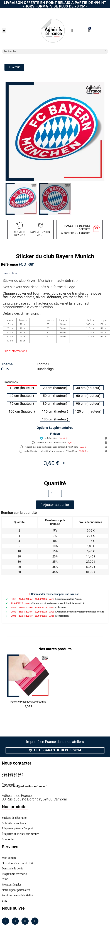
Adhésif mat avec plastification (53, 442)
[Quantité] (55, 493)
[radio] (22, 387)
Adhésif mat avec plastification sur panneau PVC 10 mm (53, 446)
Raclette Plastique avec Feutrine (28, 701)
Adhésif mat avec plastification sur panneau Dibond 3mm (53, 451)
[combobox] (51, 51)
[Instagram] (15, 921)
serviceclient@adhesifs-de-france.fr (25, 786)
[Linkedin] (25, 921)
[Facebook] (5, 921)
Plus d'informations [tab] (15, 351)
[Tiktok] (34, 921)
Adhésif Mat (53, 438)
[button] (4, 30)
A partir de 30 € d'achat (75, 229)
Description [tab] (10, 273)
